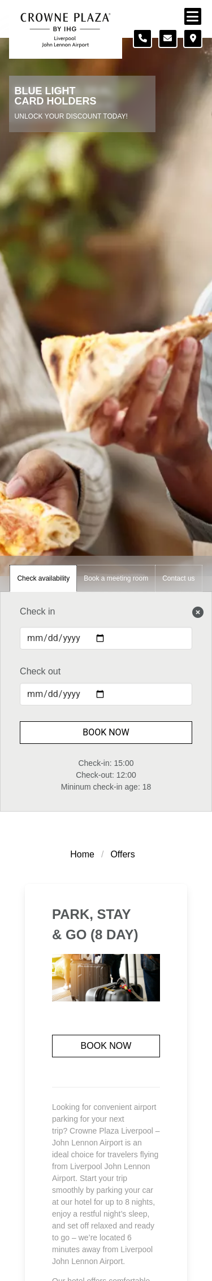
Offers (122, 854)
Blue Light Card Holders (56, 96)
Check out (40, 671)
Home (82, 854)
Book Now (106, 732)
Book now (106, 1046)
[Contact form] (167, 38)
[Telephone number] (142, 38)
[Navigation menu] (192, 16)
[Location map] (192, 38)
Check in (37, 611)
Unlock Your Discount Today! (71, 116)
